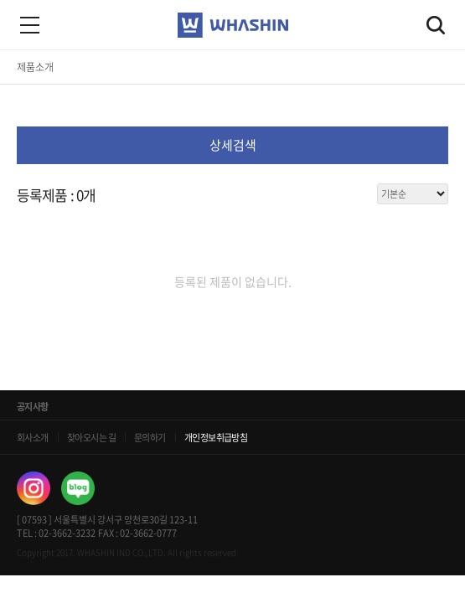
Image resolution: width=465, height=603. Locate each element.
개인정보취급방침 (216, 437)
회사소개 (33, 437)
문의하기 (150, 437)
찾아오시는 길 (91, 437)
